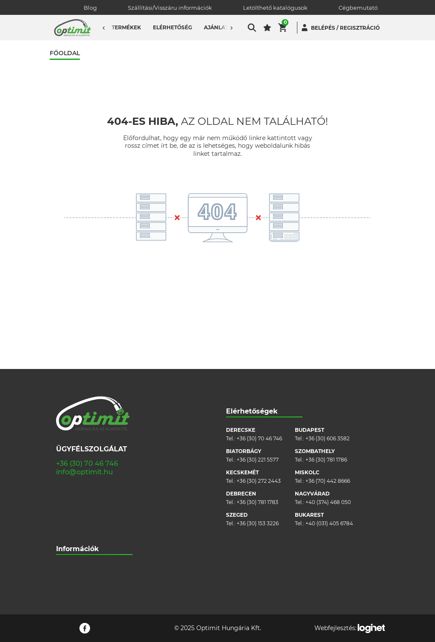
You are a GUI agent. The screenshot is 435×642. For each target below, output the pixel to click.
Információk (77, 455)
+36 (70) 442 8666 (327, 387)
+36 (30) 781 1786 (326, 366)
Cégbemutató (358, 7)
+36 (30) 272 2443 (259, 387)
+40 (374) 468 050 (328, 408)
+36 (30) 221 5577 (258, 366)
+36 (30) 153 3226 (258, 430)
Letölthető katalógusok (275, 7)
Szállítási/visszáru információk (94, 487)
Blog (90, 7)
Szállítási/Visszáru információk (170, 7)
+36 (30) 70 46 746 (87, 370)
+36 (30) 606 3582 (327, 345)
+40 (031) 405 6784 (329, 430)
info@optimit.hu (84, 378)
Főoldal (65, 53)
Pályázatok (70, 538)
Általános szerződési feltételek (94, 499)
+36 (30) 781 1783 (257, 408)
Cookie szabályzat (79, 512)
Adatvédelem (73, 525)
